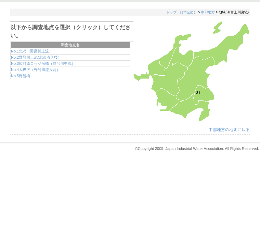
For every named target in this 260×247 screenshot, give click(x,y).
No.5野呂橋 (20, 76)
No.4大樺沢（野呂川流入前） (35, 70)
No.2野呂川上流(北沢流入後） (36, 57)
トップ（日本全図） (181, 12)
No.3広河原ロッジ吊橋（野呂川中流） (43, 63)
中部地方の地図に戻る (229, 129)
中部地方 (208, 12)
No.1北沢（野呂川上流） (32, 51)
